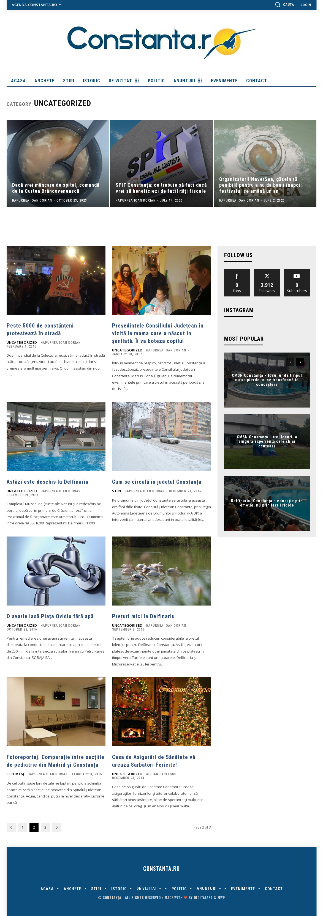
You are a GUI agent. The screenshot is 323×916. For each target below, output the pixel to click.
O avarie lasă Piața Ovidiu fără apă (50, 616)
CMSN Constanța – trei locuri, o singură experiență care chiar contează (267, 441)
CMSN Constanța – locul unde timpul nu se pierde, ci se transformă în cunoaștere (267, 380)
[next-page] (56, 827)
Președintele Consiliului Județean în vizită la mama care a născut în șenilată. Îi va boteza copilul (157, 333)
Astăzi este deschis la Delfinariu (48, 481)
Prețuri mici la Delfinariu (143, 616)
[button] (284, 4)
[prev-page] (11, 827)
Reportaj (15, 774)
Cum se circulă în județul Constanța (157, 481)
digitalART (203, 897)
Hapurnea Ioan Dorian (61, 343)
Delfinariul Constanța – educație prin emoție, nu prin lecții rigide (267, 503)
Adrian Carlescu (161, 774)
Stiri (116, 491)
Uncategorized (22, 342)
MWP (221, 897)
